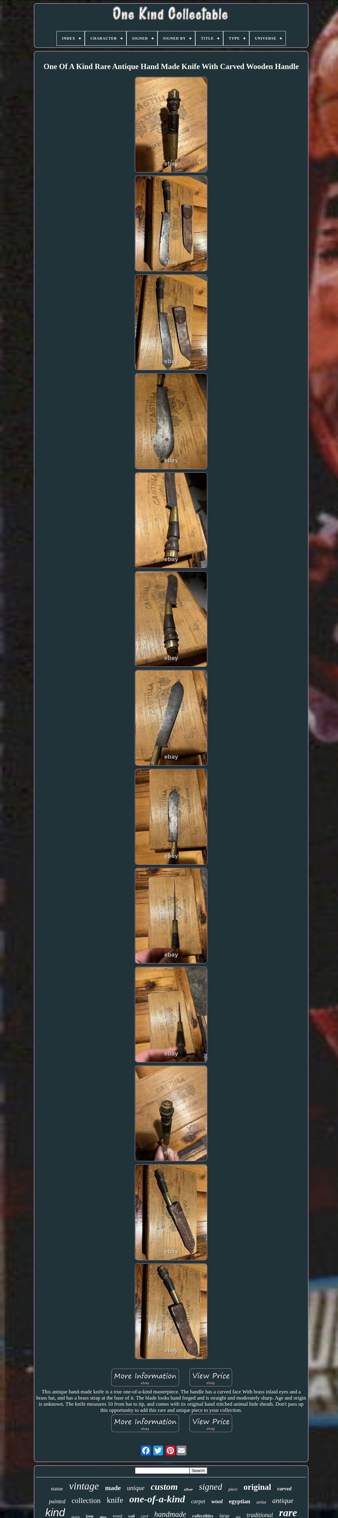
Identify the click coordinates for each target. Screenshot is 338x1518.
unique (136, 1488)
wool (217, 1501)
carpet (198, 1501)
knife (115, 1500)
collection (86, 1500)
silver (188, 1489)
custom (164, 1486)
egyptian (239, 1501)
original (257, 1487)
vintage (84, 1486)
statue (57, 1489)
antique (282, 1500)
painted (57, 1501)
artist (261, 1502)
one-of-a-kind (157, 1498)
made (113, 1488)
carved (284, 1489)
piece (233, 1489)
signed (210, 1487)
